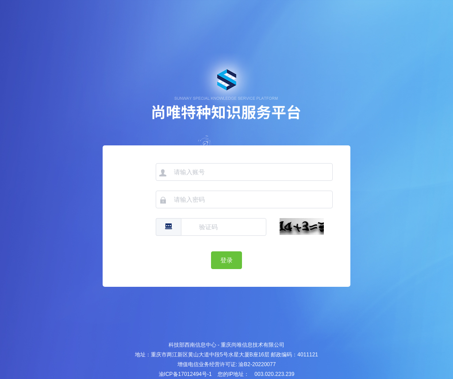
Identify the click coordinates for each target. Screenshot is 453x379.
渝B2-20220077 (257, 364)
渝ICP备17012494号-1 (185, 374)
